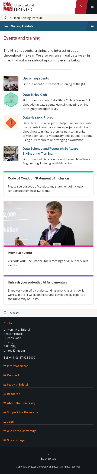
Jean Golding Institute (28, 18)
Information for (16, 366)
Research (12, 394)
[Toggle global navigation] (92, 7)
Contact (9, 323)
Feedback (13, 313)
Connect (11, 375)
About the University (19, 403)
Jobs (9, 421)
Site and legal (14, 440)
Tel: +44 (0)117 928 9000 (19, 357)
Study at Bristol (16, 384)
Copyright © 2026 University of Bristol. (38, 466)
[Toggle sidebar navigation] (92, 26)
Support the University (21, 412)
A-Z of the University (20, 431)
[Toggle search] (81, 7)
